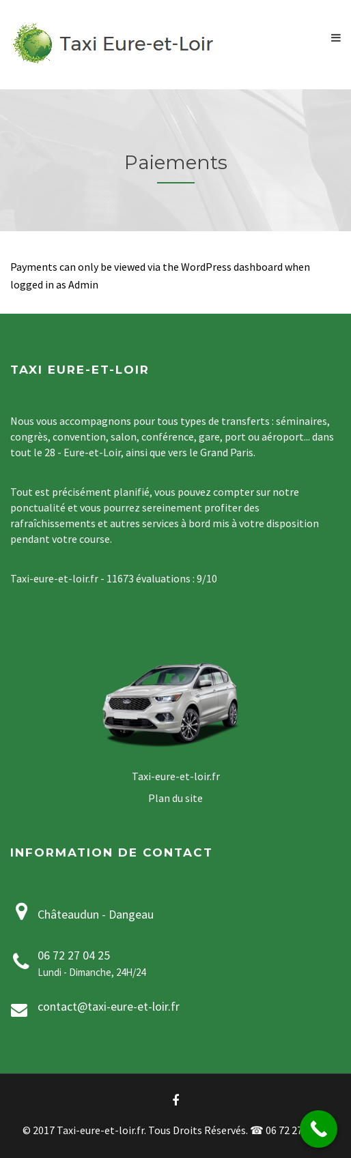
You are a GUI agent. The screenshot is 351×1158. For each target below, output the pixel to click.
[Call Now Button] (318, 1129)
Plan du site (175, 798)
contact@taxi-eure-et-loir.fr (109, 1006)
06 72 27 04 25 (74, 955)
